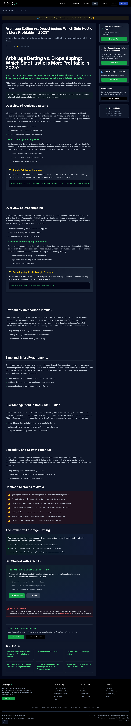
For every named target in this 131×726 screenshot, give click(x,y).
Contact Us (109, 688)
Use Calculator (114, 79)
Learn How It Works (35, 637)
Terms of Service (65, 613)
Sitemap (108, 696)
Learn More (33, 596)
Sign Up (123, 3)
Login (114, 3)
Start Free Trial (17, 596)
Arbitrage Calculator (60, 693)
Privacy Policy (110, 693)
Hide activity (5, 721)
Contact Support (85, 696)
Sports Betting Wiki (60, 688)
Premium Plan (84, 693)
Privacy (126, 720)
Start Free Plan (114, 39)
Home (82, 688)
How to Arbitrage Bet (61, 691)
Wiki (95, 3)
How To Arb (64, 3)
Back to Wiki (8, 11)
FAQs (55, 699)
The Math (76, 3)
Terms (97, 707)
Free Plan (83, 691)
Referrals (104, 3)
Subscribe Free (114, 98)
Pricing (86, 3)
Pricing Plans (58, 696)
